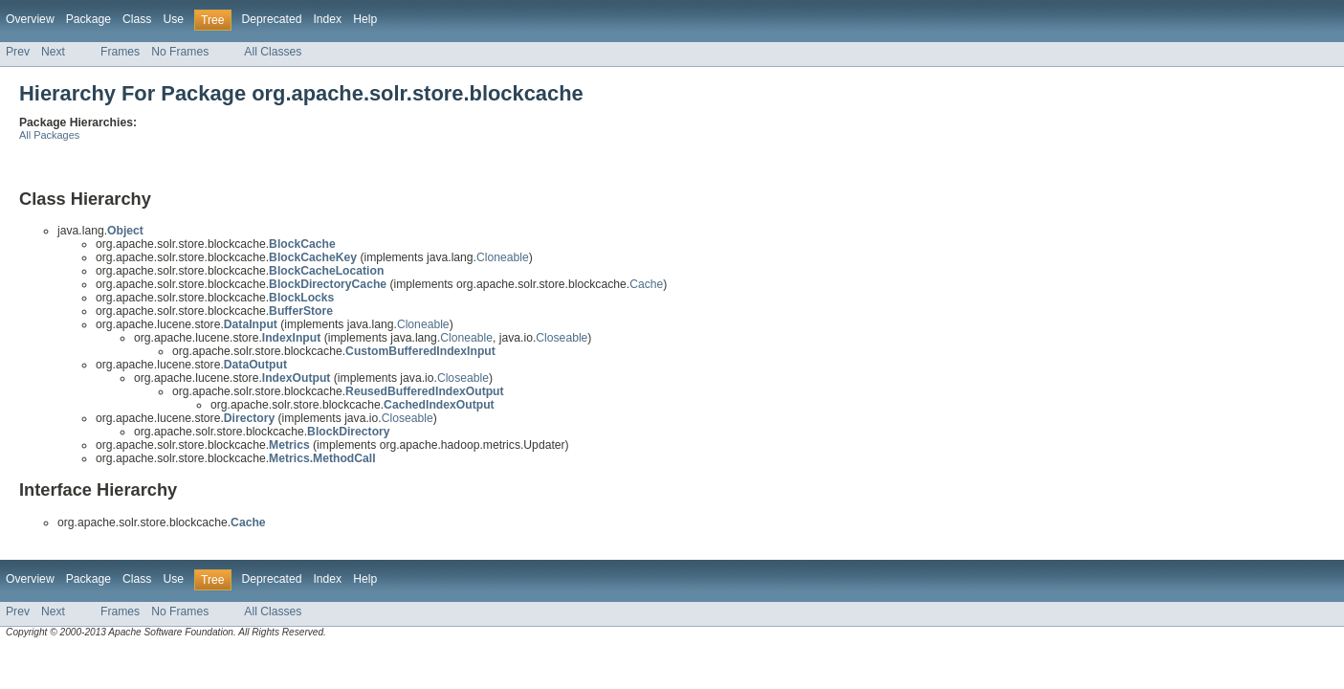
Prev (18, 51)
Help (365, 19)
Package (88, 19)
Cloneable (502, 257)
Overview (30, 19)
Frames (120, 51)
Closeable (561, 337)
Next (53, 51)
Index (327, 19)
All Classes (272, 51)
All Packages (49, 135)
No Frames (180, 51)
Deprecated (272, 19)
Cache (646, 284)
